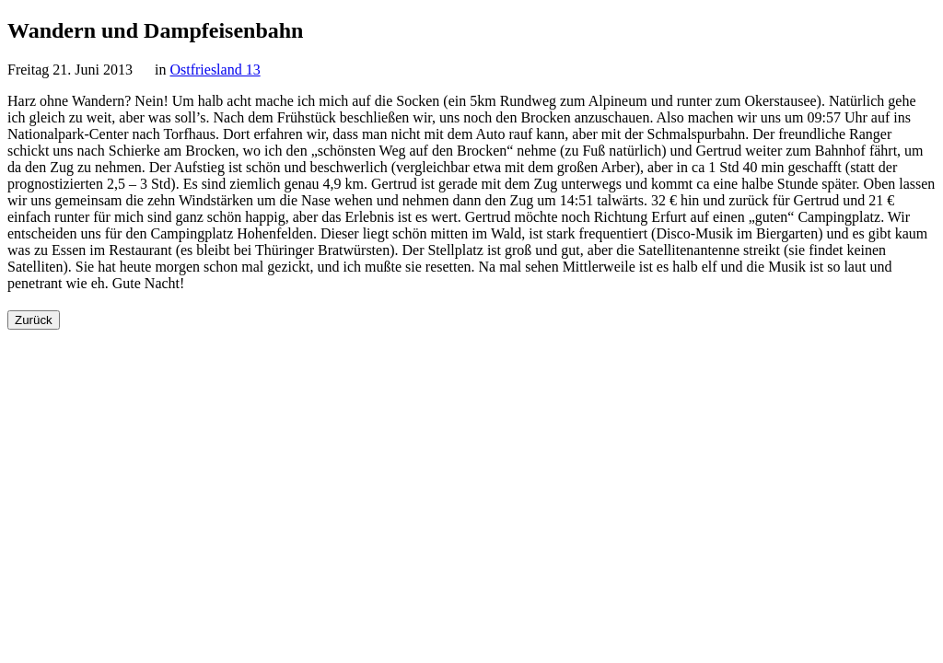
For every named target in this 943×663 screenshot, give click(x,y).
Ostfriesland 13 (214, 69)
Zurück (33, 320)
